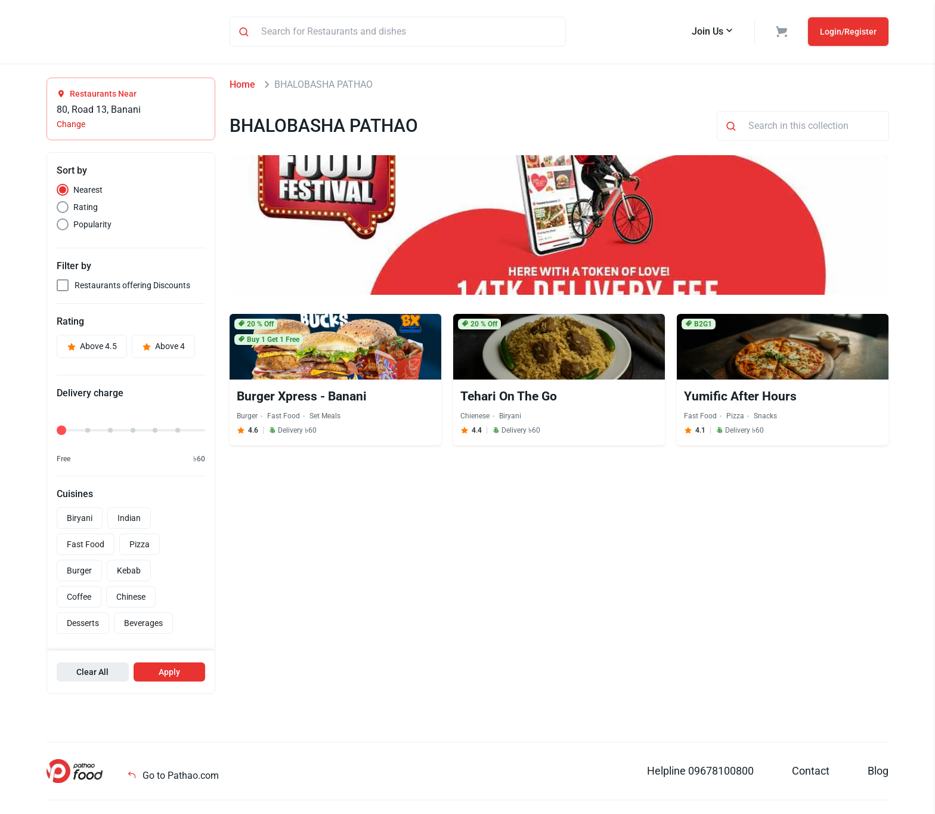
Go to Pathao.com (173, 777)
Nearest (88, 191)
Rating (85, 209)
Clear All (92, 674)
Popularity (92, 226)
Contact (810, 772)
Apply (169, 674)
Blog (878, 772)
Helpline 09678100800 (700, 772)
